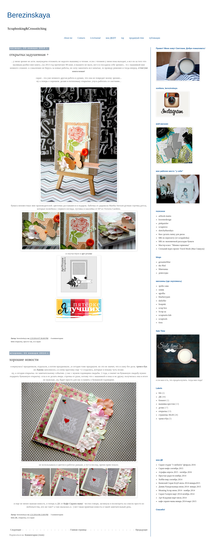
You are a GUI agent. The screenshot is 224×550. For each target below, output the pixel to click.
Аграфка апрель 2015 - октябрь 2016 (175, 472)
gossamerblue (164, 262)
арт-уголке (87, 253)
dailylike (162, 300)
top (122, 38)
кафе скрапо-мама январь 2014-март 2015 (177, 501)
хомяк (161, 290)
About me (68, 38)
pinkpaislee (163, 223)
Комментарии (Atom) (34, 535)
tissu (161, 322)
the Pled (162, 265)
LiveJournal (95, 38)
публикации (154, 38)
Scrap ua (162, 311)
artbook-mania (165, 216)
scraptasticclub (165, 315)
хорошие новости (24, 359)
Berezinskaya (28, 15)
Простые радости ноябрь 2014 (172, 475)
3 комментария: (57, 514)
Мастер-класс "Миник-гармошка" (174, 245)
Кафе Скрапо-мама (73, 503)
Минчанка (163, 269)
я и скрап (37, 341)
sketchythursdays (166, 230)
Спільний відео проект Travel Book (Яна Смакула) (181, 249)
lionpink (162, 304)
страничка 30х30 (166, 415)
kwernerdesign (165, 219)
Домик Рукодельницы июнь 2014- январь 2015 (180, 486)
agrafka (162, 293)
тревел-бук (163, 418)
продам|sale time (136, 38)
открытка (18, 341)
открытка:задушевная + (29, 54)
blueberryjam (164, 297)
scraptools (163, 319)
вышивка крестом (167, 404)
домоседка (163, 273)
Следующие (15, 530)
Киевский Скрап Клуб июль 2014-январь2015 (179, 483)
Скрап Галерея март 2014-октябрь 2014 (176, 494)
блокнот (162, 400)
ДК (16, 518)
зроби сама (164, 286)
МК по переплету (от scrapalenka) (174, 238)
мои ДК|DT (111, 38)
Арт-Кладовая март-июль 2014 (173, 497)
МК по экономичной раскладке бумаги (176, 241)
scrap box (163, 308)
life (160, 393)
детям (161, 407)
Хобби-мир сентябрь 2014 (170, 479)
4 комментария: (57, 338)
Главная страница (78, 530)
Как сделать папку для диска (172, 234)
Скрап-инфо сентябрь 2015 (171, 468)
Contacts (81, 38)
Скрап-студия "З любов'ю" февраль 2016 (177, 465)
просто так (27, 341)
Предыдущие (141, 530)
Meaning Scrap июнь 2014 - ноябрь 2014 (177, 490)
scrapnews (163, 227)
